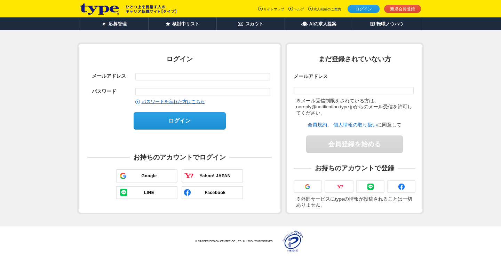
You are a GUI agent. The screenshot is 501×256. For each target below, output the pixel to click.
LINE (149, 192)
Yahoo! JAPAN (215, 175)
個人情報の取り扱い (355, 124)
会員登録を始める (354, 144)
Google (149, 175)
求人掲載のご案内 (327, 9)
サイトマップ (273, 9)
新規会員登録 (402, 9)
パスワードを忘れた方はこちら (173, 101)
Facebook (215, 192)
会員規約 (317, 124)
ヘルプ (299, 9)
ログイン (363, 9)
